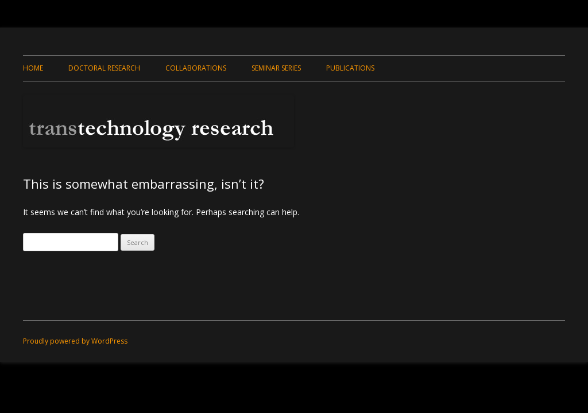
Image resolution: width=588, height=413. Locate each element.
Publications (350, 68)
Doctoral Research (104, 68)
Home (33, 68)
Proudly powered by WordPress (75, 341)
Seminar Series (276, 68)
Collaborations (195, 68)
